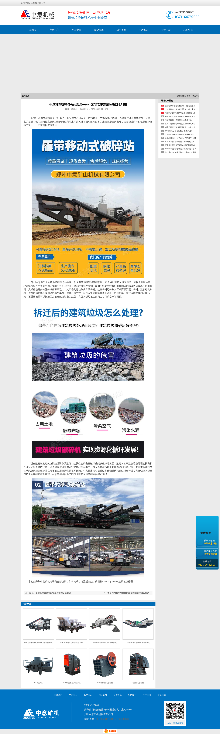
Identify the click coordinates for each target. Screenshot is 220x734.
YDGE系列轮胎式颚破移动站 (71, 643)
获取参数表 (211, 542)
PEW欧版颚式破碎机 (105, 683)
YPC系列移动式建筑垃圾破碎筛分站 (38, 643)
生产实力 (143, 30)
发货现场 (99, 30)
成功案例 (121, 30)
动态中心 (76, 30)
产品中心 (54, 30)
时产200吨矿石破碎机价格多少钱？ (179, 131)
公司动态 (25, 96)
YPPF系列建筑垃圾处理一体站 (105, 643)
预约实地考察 (211, 552)
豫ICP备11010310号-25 (108, 719)
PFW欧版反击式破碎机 (72, 683)
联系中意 (188, 30)
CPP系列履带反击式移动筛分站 (138, 643)
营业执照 (125, 719)
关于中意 (166, 30)
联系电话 (207, 563)
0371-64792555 (187, 17)
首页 (188, 96)
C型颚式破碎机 (138, 683)
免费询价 (206, 533)
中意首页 (32, 30)
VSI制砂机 (38, 683)
